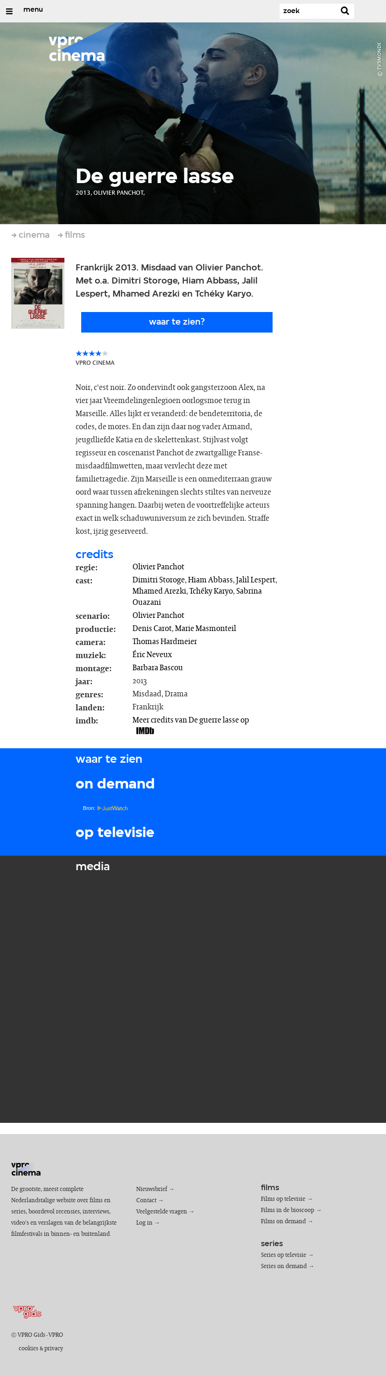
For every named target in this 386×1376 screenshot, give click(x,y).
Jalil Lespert (255, 580)
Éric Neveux (152, 655)
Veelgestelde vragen (161, 1212)
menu (33, 10)
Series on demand (284, 1266)
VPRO (56, 1335)
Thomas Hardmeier (165, 642)
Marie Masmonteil (205, 629)
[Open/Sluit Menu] (9, 11)
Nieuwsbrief (151, 1189)
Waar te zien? (177, 322)
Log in (144, 1223)
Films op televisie (283, 1199)
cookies (28, 1349)
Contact (146, 1201)
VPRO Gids (31, 1335)
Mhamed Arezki (159, 591)
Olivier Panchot (158, 567)
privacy (53, 1349)
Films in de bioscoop (287, 1210)
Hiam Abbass (210, 580)
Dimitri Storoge (159, 580)
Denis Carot (152, 629)
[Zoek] (307, 11)
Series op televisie (283, 1255)
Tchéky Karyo (211, 591)
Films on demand (283, 1222)
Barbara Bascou (158, 668)
